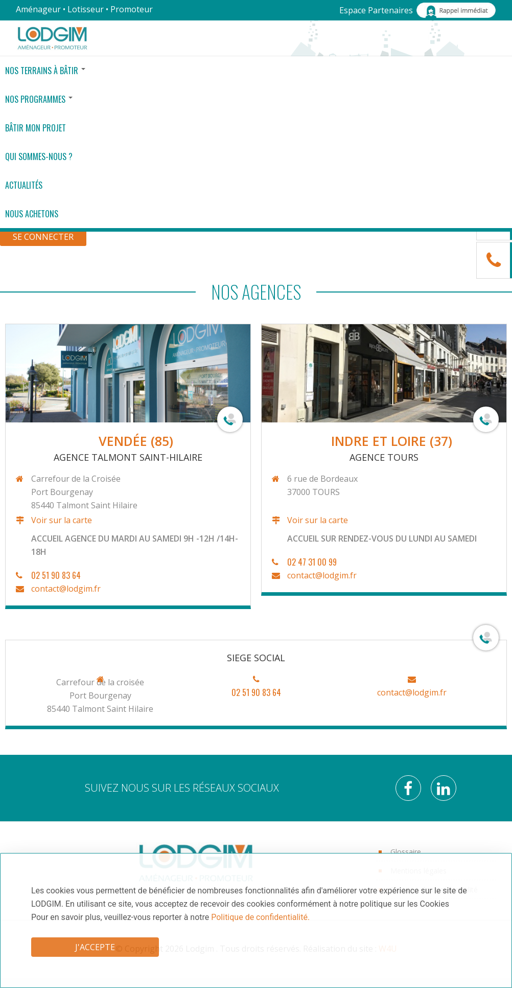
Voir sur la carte (60, 520)
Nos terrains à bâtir (45, 70)
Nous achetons (31, 214)
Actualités (23, 185)
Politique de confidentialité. (260, 917)
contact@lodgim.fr (65, 588)
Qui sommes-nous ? (39, 156)
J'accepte (95, 947)
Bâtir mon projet (35, 128)
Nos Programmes (39, 99)
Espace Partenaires (376, 10)
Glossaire (405, 852)
